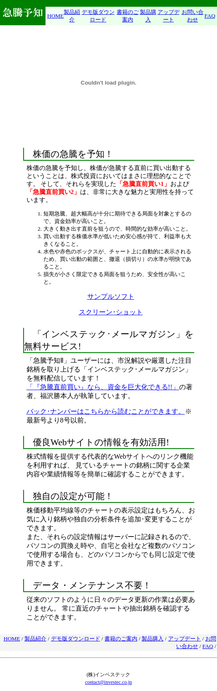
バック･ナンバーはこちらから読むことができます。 (106, 411)
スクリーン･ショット (111, 312)
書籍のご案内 (120, 638)
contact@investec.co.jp (108, 682)
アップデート (184, 638)
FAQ (209, 16)
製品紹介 (35, 638)
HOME (55, 16)
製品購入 (152, 638)
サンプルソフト (110, 296)
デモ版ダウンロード (75, 638)
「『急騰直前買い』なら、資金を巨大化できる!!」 (103, 387)
